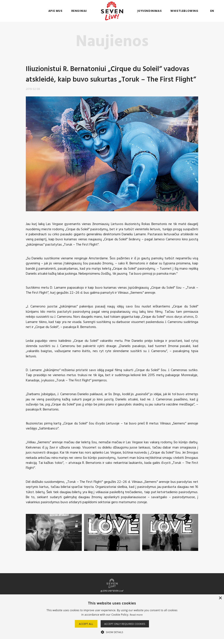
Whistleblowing (184, 11)
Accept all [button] (86, 623)
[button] (112, 632)
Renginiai (79, 11)
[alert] (112, 616)
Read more (136, 614)
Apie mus (55, 11)
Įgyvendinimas (149, 11)
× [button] (220, 598)
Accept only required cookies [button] (124, 623)
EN (212, 11)
